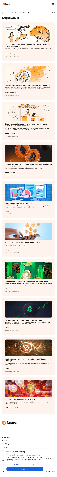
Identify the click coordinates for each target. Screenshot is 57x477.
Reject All (34, 464)
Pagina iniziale (8, 13)
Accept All (24, 469)
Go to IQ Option (6, 437)
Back (53, 13)
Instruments (5, 440)
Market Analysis (6, 444)
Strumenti (18, 13)
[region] (25, 460)
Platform (4, 447)
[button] (53, 4)
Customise (15, 464)
